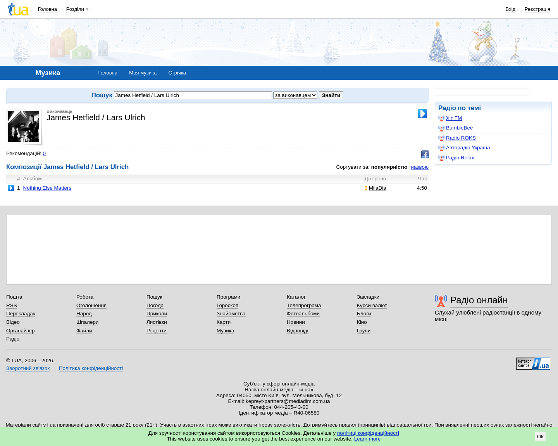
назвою (420, 167)
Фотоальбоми (303, 313)
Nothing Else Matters (47, 188)
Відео (13, 322)
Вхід (511, 9)
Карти (224, 322)
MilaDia (375, 188)
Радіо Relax (456, 158)
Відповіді (297, 331)
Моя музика (143, 73)
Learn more (367, 439)
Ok (540, 436)
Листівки (156, 322)
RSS (11, 305)
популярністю (389, 167)
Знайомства (231, 313)
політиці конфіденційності (368, 433)
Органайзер (20, 331)
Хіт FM (450, 118)
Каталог (296, 297)
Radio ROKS (457, 138)
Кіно (362, 322)
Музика (225, 331)
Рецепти (156, 331)
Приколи (156, 313)
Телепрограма (304, 305)
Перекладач (20, 313)
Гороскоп (227, 305)
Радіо (447, 108)
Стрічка (177, 73)
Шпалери (87, 322)
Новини (296, 322)
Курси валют (372, 305)
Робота (84, 297)
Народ (84, 313)
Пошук (154, 297)
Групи (363, 331)
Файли (84, 331)
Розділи (75, 9)
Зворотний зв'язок (28, 368)
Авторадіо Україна (464, 148)
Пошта (14, 297)
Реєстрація (537, 9)
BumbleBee (455, 128)
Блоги (364, 313)
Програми (228, 297)
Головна (47, 9)
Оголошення (91, 305)
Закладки (368, 297)
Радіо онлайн (479, 300)
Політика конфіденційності (91, 368)
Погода (155, 305)
